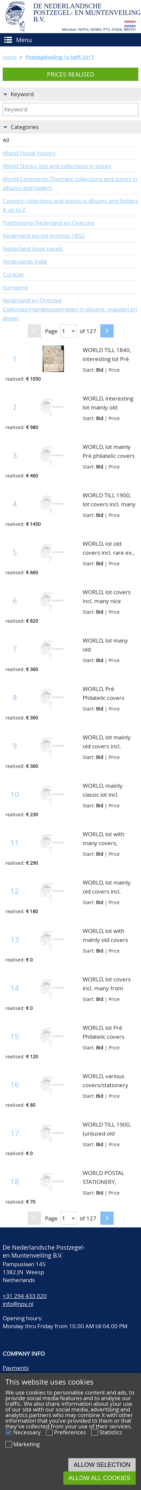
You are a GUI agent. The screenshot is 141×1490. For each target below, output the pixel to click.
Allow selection (102, 1464)
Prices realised (70, 74)
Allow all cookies (99, 1478)
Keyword (22, 94)
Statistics (110, 1432)
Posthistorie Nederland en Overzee (48, 222)
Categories (25, 127)
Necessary (27, 1432)
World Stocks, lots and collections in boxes (57, 166)
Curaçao (13, 274)
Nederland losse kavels (33, 248)
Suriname (15, 287)
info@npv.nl (18, 1304)
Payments (16, 1368)
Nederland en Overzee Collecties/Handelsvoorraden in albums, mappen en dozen (70, 309)
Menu (24, 40)
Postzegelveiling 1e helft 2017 (59, 57)
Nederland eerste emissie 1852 (44, 235)
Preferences (70, 1432)
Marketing (26, 1444)
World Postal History (29, 153)
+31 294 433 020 (25, 1296)
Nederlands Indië (25, 261)
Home (10, 57)
